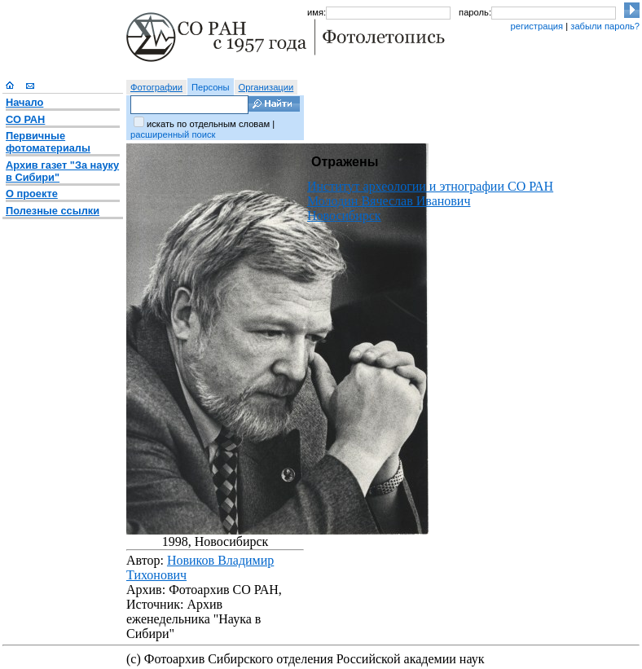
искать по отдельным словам (208, 124)
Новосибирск (344, 215)
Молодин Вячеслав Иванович (388, 201)
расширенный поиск (172, 134)
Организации (266, 87)
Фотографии (156, 87)
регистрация (536, 26)
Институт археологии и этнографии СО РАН (430, 186)
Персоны (210, 87)
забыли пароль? (605, 26)
